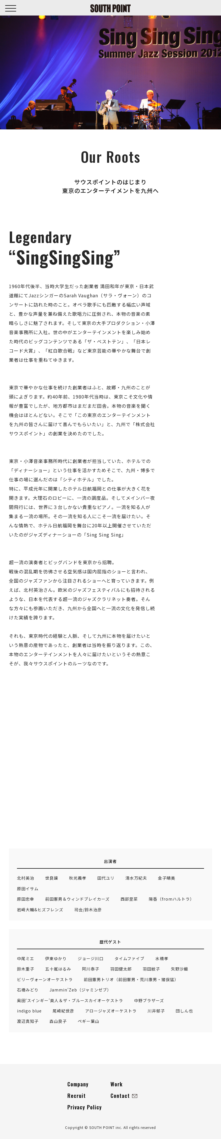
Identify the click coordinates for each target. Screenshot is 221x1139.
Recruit (76, 1095)
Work (116, 1084)
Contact (123, 1095)
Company (78, 1084)
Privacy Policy (84, 1107)
